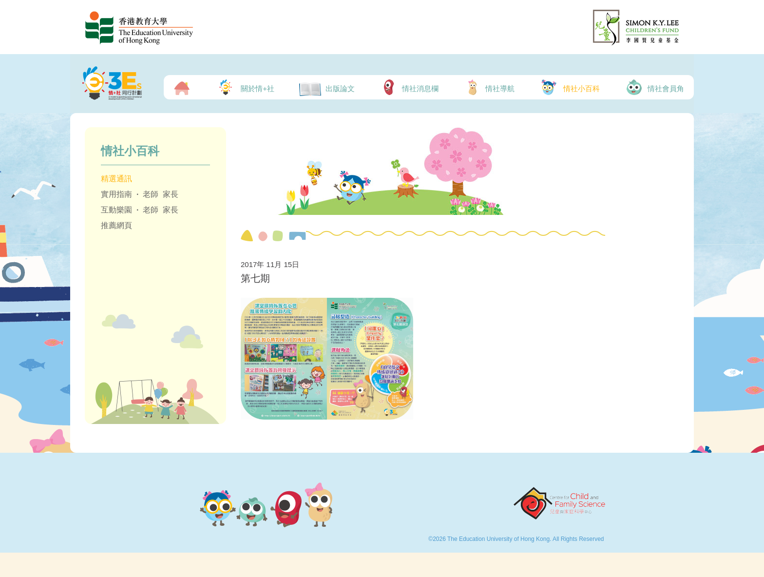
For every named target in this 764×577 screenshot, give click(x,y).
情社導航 (489, 87)
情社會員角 (654, 87)
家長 (170, 194)
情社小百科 (569, 87)
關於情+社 (244, 87)
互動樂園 (116, 210)
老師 (150, 194)
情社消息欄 (409, 87)
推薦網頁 (116, 225)
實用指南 (116, 194)
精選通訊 (116, 178)
